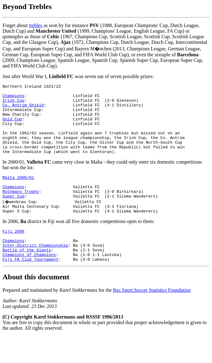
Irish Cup (13, 104)
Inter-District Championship (35, 269)
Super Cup (13, 214)
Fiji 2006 (13, 252)
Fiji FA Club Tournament (30, 286)
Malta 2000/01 (18, 192)
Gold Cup (12, 126)
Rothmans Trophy (20, 209)
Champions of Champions (29, 280)
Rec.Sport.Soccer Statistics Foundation (152, 317)
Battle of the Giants (26, 275)
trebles (35, 25)
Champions (13, 98)
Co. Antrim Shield (23, 109)
